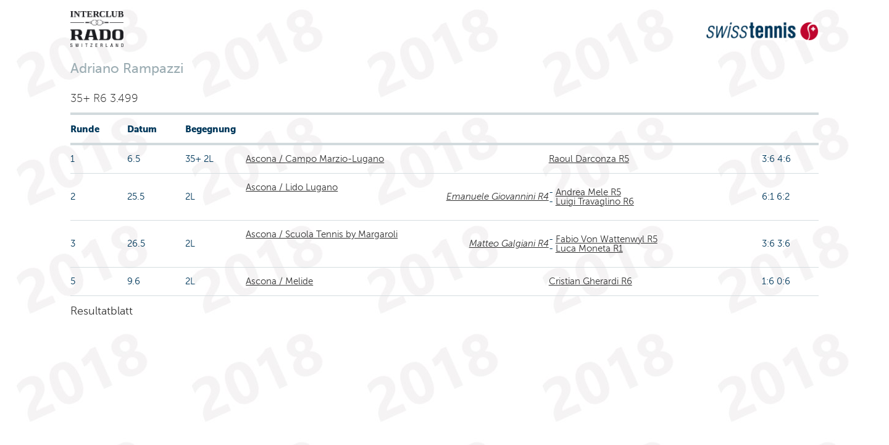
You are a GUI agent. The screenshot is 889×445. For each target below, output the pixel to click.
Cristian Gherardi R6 (590, 281)
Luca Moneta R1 (589, 248)
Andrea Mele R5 (588, 192)
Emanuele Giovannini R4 (497, 196)
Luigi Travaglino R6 (595, 201)
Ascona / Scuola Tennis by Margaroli (322, 234)
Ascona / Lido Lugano (292, 187)
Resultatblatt (101, 311)
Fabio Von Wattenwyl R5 (606, 239)
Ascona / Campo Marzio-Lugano (315, 159)
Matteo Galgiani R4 (509, 243)
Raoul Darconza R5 (589, 159)
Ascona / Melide (279, 281)
